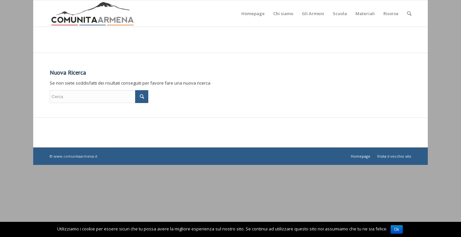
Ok (396, 229)
